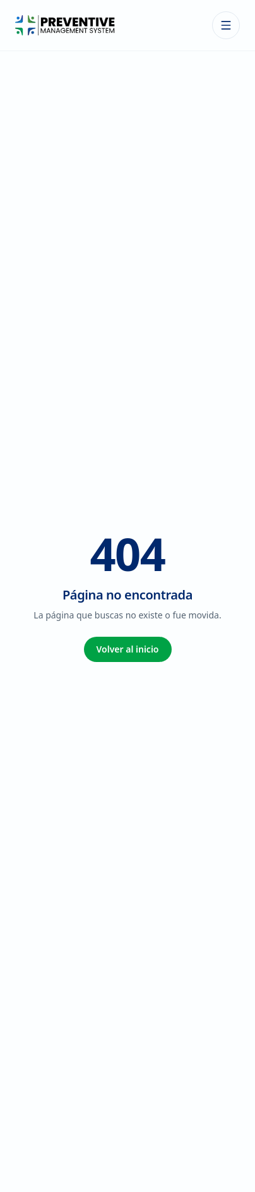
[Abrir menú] (226, 25)
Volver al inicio (128, 649)
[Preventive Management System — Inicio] (65, 25)
